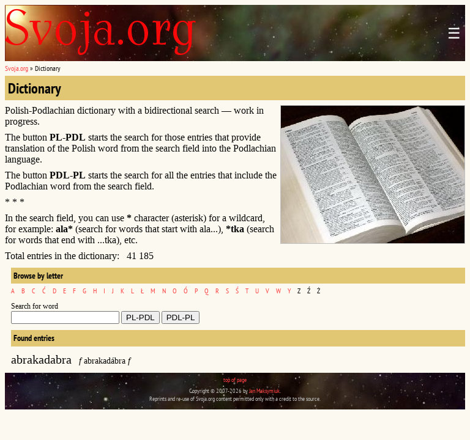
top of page (235, 380)
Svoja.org (16, 68)
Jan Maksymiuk (264, 391)
